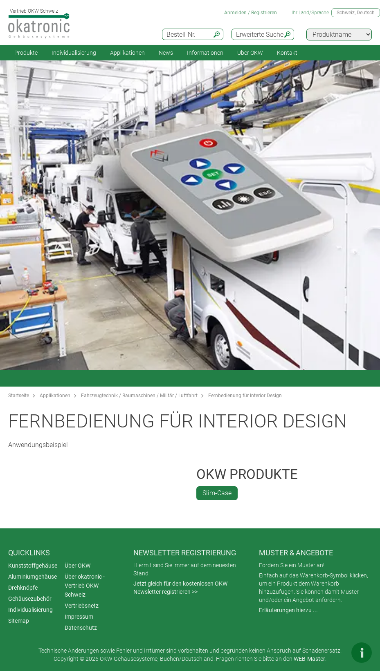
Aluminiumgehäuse (32, 576)
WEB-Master (309, 658)
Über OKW (77, 565)
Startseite (18, 395)
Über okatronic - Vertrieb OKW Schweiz (85, 585)
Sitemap (18, 620)
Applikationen (127, 52)
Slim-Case (217, 493)
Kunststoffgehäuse (32, 565)
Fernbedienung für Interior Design (245, 395)
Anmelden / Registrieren (250, 13)
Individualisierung (74, 52)
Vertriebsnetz (82, 605)
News (166, 52)
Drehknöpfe (23, 587)
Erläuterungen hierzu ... (288, 610)
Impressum (79, 616)
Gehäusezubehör (30, 598)
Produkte (26, 52)
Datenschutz (81, 627)
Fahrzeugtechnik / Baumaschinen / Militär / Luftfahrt (139, 395)
